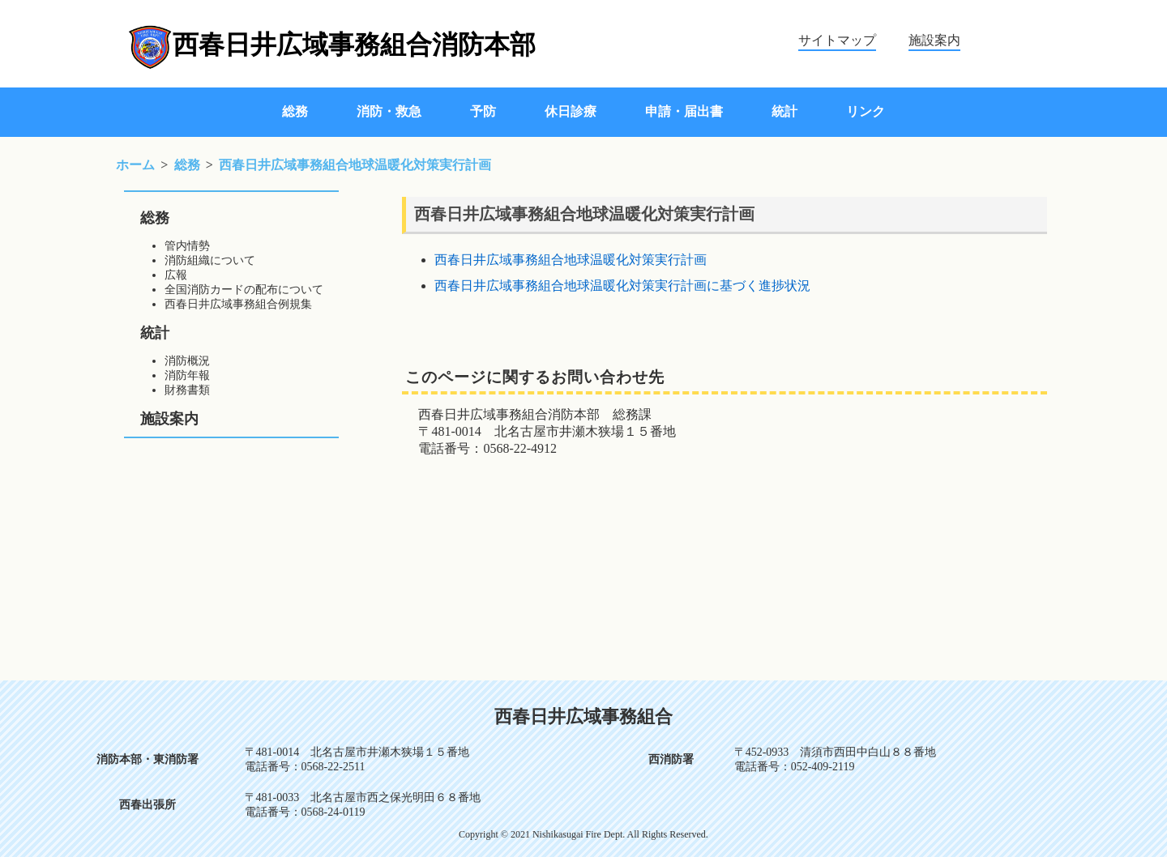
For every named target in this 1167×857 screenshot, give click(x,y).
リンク (865, 111)
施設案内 (934, 40)
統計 (784, 111)
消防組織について (210, 260)
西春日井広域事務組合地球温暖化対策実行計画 (570, 259)
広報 (176, 275)
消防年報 (187, 375)
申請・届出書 (684, 111)
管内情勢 (187, 246)
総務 (295, 111)
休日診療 (570, 111)
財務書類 (187, 390)
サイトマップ (837, 40)
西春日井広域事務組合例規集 (238, 304)
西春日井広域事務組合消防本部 (354, 44)
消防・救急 (389, 111)
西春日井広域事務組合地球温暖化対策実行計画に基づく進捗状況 (622, 285)
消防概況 (187, 361)
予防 (483, 111)
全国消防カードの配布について (244, 290)
